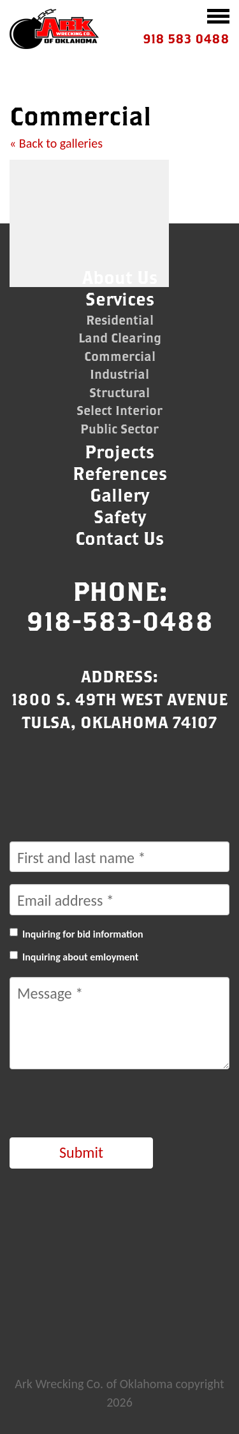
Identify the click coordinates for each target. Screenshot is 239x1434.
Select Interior (119, 410)
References (120, 473)
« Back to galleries (56, 143)
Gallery (119, 494)
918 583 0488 (186, 38)
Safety (120, 516)
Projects (119, 451)
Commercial (120, 356)
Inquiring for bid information (82, 934)
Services (119, 298)
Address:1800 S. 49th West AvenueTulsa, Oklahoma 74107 (119, 698)
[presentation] (106, 1106)
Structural (119, 392)
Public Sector (119, 428)
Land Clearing (119, 337)
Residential (120, 320)
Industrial (119, 374)
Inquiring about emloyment (80, 957)
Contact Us (119, 538)
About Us (119, 277)
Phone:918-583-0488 (120, 605)
